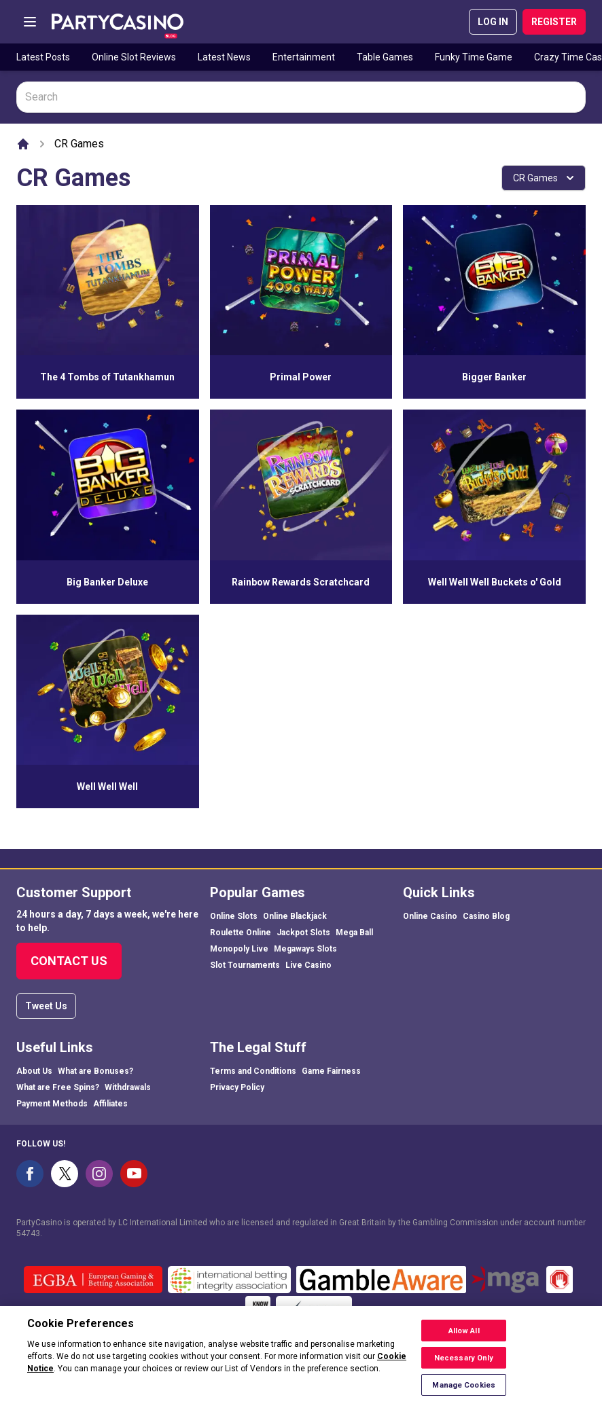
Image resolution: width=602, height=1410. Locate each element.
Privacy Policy (237, 1087)
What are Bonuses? (95, 1071)
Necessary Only (464, 1364)
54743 (28, 1233)
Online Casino (430, 916)
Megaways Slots (305, 949)
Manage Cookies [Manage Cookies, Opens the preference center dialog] (463, 1391)
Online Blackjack (295, 916)
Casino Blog (486, 916)
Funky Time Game (473, 57)
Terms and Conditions (253, 1071)
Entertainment (303, 57)
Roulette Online (240, 932)
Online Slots (234, 916)
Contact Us (69, 961)
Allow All (464, 1337)
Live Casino (308, 965)
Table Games (385, 57)
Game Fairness (331, 1071)
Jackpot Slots (303, 932)
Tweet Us (46, 1005)
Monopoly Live (239, 949)
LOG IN (493, 21)
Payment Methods (52, 1103)
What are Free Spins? (57, 1087)
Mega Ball (354, 932)
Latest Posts (43, 57)
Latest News (224, 57)
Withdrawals (128, 1087)
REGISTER (554, 21)
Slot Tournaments (245, 965)
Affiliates (110, 1103)
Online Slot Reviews (134, 57)
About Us (34, 1071)
